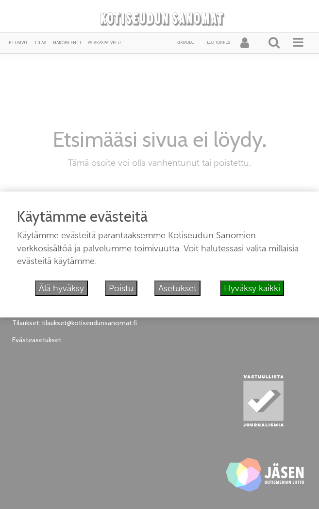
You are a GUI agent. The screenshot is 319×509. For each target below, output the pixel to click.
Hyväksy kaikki (252, 288)
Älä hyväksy (61, 288)
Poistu (121, 288)
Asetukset (177, 288)
